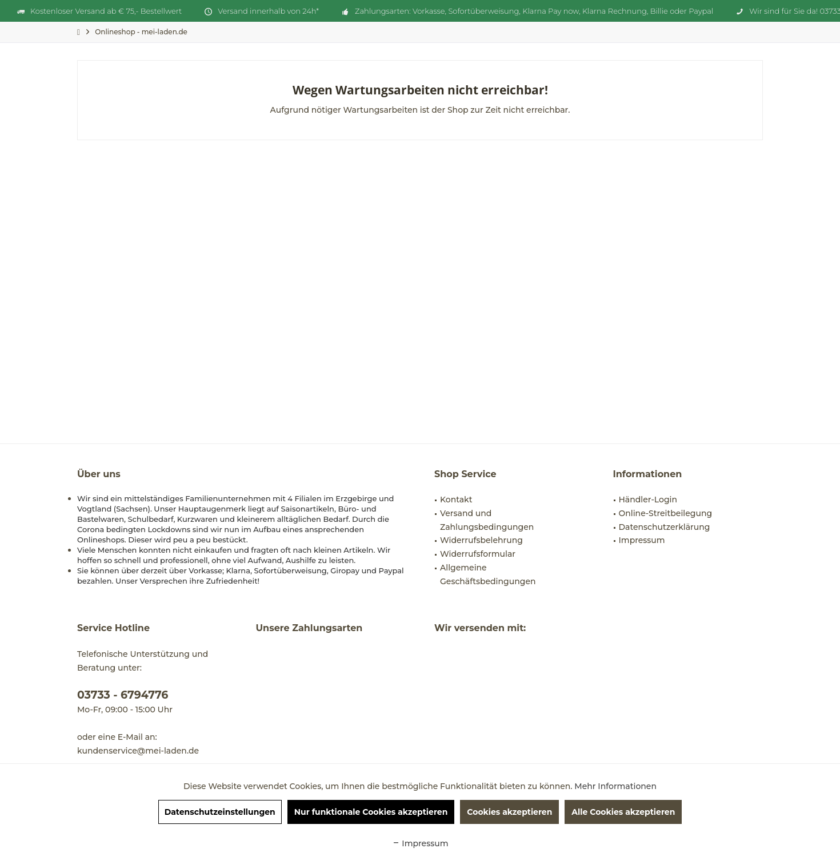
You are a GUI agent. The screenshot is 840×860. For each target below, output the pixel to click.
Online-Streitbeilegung (666, 513)
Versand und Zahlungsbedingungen (487, 520)
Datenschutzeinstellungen (220, 812)
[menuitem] (141, 32)
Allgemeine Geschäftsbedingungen (488, 574)
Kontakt (456, 499)
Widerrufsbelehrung (481, 540)
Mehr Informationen (615, 786)
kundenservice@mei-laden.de (138, 751)
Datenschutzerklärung (664, 527)
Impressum (642, 540)
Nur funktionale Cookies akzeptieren (371, 812)
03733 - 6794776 (122, 695)
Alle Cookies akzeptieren (623, 812)
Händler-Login (648, 499)
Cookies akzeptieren (509, 812)
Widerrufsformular (477, 554)
